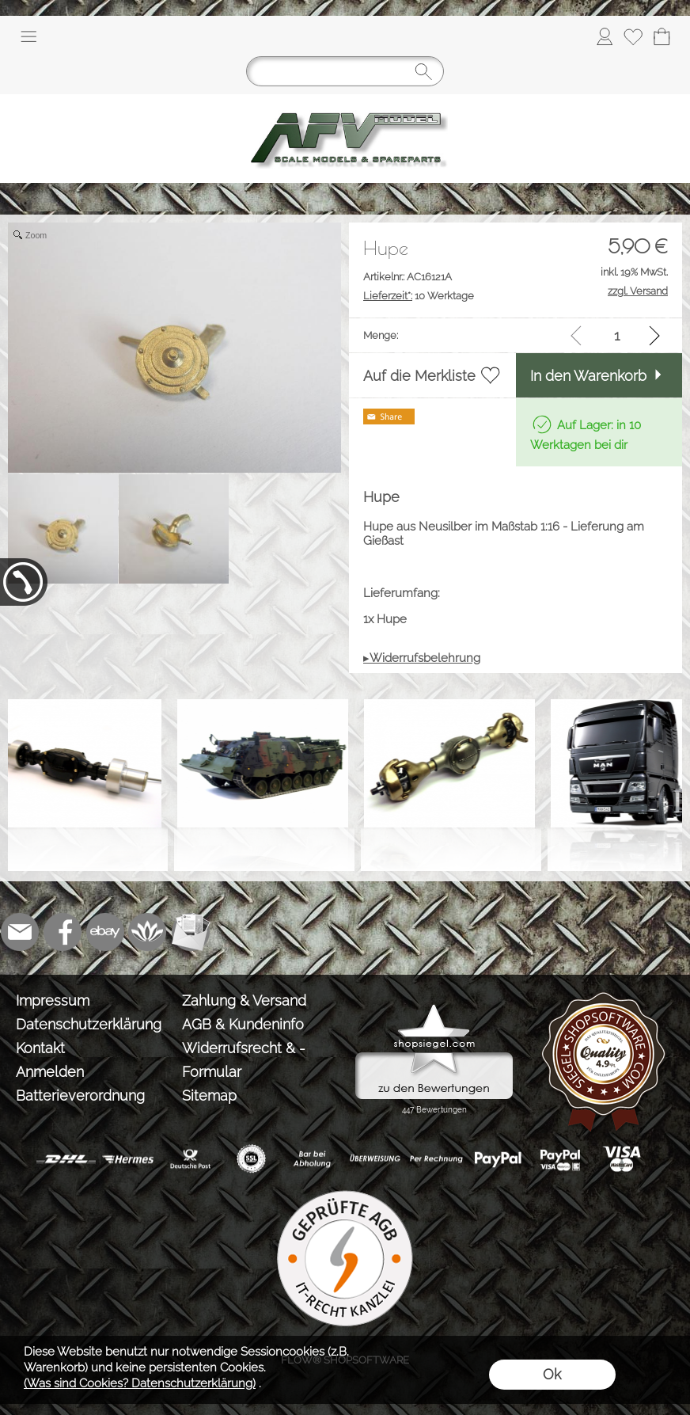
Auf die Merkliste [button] (419, 375)
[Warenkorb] (661, 36)
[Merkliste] (633, 36)
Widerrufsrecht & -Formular (243, 1060)
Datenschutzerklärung (88, 1024)
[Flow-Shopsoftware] (148, 932)
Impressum (52, 1000)
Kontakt (40, 1048)
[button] (28, 36)
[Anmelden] (604, 36)
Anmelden (50, 1071)
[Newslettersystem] (190, 932)
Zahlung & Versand (244, 1000)
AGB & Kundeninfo (243, 1024)
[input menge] (617, 335)
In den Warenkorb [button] (588, 375)
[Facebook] (62, 932)
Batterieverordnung (80, 1095)
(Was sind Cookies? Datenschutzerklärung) (140, 1383)
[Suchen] (345, 71)
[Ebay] (105, 932)
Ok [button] (552, 1374)
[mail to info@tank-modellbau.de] (20, 932)
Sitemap (209, 1095)
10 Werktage (418, 296)
